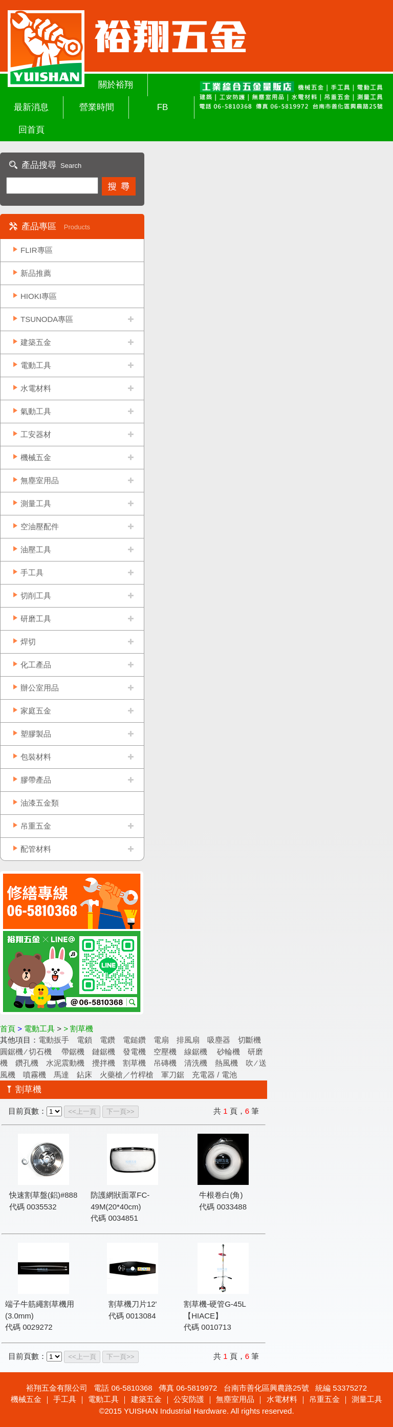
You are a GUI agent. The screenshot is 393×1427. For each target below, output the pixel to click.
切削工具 (35, 595)
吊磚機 (165, 1062)
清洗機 (195, 1062)
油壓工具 (35, 549)
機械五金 (35, 457)
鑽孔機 (26, 1062)
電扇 (161, 1039)
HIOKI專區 (38, 296)
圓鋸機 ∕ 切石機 (27, 1051)
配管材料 (35, 849)
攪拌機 (103, 1062)
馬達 (61, 1074)
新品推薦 (35, 273)
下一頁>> (120, 1111)
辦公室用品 (39, 687)
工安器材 (35, 434)
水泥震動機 (65, 1062)
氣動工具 (35, 411)
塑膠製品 (35, 733)
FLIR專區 (36, 250)
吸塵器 (218, 1039)
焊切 (28, 641)
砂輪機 (227, 1051)
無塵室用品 (39, 480)
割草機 (134, 1062)
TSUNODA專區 (46, 319)
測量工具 (35, 503)
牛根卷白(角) (221, 1195)
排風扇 (188, 1039)
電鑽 (107, 1039)
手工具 (31, 572)
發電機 (134, 1051)
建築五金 (35, 342)
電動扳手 (53, 1039)
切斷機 (249, 1039)
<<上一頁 (82, 1111)
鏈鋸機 (103, 1051)
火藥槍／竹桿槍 (127, 1074)
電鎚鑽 (134, 1039)
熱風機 (226, 1062)
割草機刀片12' (132, 1304)
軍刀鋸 (172, 1074)
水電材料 (35, 388)
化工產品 (35, 664)
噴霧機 (34, 1074)
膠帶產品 (35, 779)
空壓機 (165, 1051)
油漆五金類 (39, 802)
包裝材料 (35, 756)
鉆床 (84, 1074)
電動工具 (35, 365)
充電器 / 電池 (214, 1074)
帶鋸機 (72, 1051)
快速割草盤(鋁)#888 (43, 1195)
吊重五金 (35, 825)
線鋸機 (195, 1051)
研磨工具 (35, 618)
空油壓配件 (39, 526)
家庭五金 (35, 710)
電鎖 (84, 1039)
